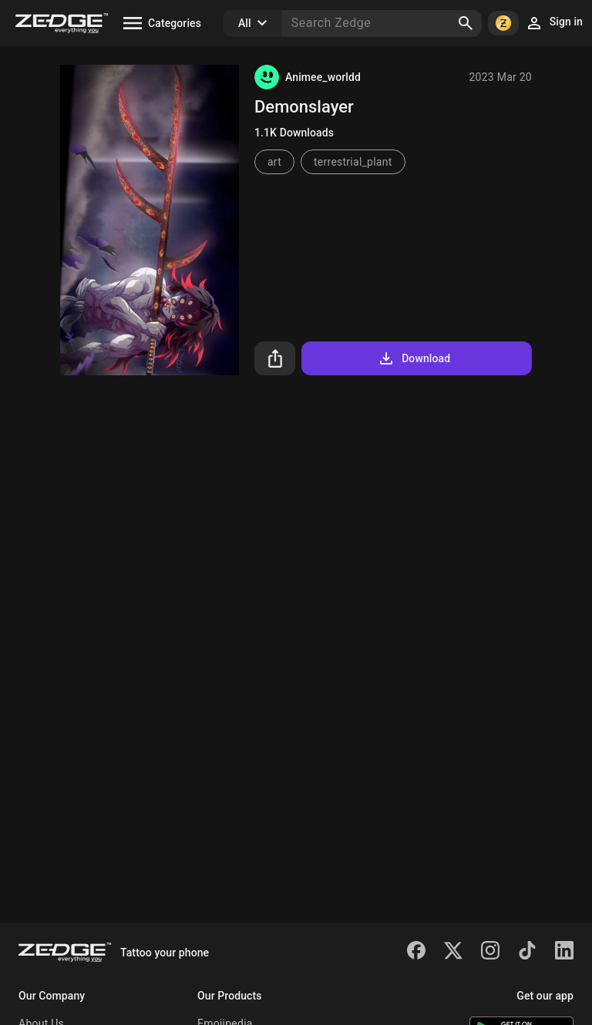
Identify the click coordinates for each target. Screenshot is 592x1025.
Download (413, 358)
